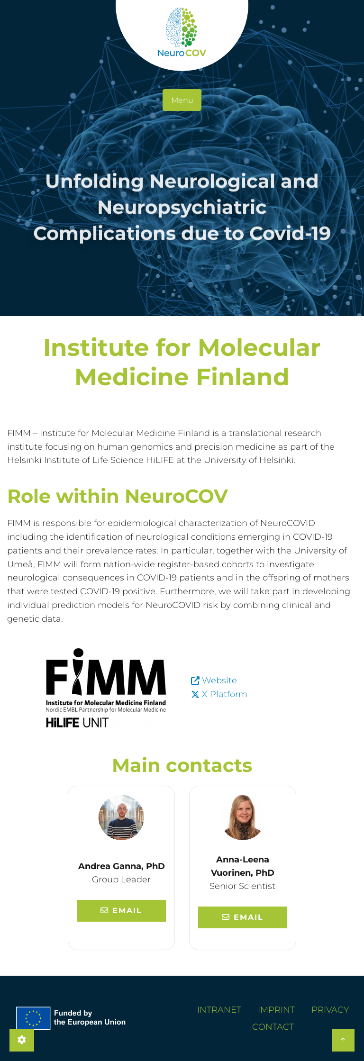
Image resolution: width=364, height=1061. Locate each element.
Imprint (276, 1010)
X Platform (224, 694)
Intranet (219, 1010)
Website (219, 680)
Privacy (330, 1010)
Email (121, 910)
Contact (273, 1027)
